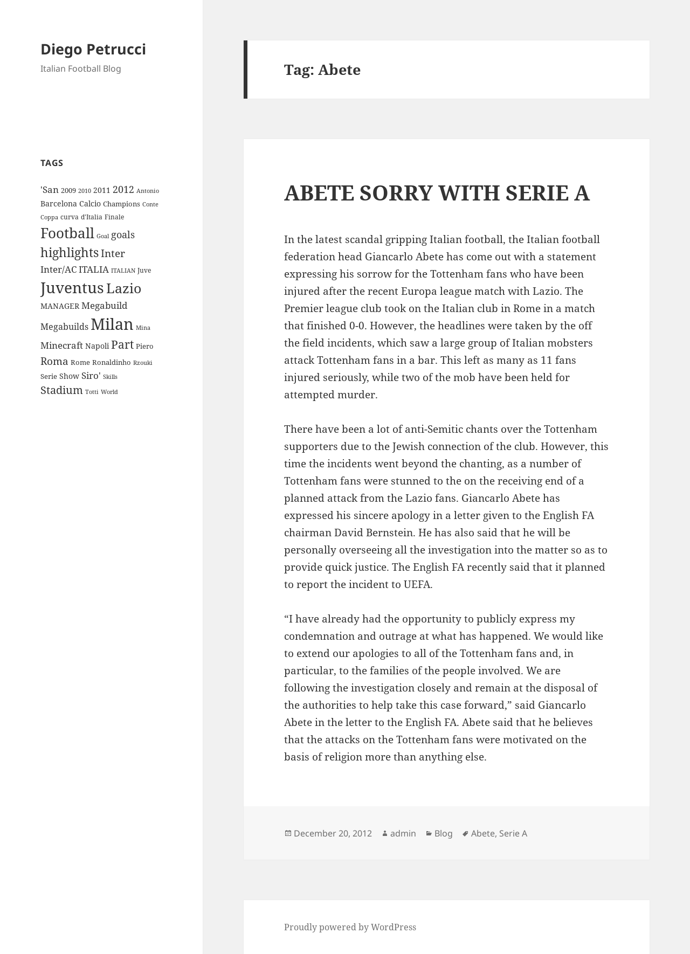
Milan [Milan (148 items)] (112, 324)
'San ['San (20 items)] (49, 189)
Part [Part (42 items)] (122, 344)
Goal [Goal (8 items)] (102, 236)
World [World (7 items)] (109, 392)
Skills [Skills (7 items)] (110, 377)
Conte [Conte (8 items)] (150, 204)
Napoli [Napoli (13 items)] (97, 346)
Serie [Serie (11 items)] (48, 376)
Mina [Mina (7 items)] (143, 327)
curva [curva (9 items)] (69, 217)
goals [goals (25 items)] (123, 234)
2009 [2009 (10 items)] (68, 190)
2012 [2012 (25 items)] (123, 189)
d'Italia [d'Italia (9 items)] (91, 217)
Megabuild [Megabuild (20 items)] (104, 305)
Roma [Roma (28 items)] (54, 361)
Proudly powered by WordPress (350, 927)
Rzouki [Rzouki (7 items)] (143, 363)
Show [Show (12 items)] (69, 376)
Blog (443, 833)
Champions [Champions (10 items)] (121, 204)
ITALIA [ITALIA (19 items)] (94, 269)
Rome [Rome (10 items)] (80, 362)
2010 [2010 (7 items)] (84, 191)
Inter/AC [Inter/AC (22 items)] (58, 268)
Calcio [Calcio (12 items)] (90, 203)
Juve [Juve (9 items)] (144, 270)
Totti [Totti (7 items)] (92, 392)
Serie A (513, 833)
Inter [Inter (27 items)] (113, 253)
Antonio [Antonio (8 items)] (147, 190)
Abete (483, 833)
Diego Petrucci (93, 49)
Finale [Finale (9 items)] (114, 217)
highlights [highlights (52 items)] (69, 252)
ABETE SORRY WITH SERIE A (437, 192)
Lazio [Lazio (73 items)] (123, 288)
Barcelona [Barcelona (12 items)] (58, 203)
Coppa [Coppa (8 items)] (49, 217)
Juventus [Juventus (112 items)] (72, 288)
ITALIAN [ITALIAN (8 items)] (123, 270)
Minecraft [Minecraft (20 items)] (61, 345)
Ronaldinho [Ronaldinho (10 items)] (111, 362)
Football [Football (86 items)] (67, 233)
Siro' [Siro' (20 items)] (91, 375)
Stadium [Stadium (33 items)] (61, 390)
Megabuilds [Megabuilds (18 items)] (64, 327)
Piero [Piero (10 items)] (145, 346)
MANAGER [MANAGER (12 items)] (59, 306)
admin (403, 833)
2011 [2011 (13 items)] (102, 190)
